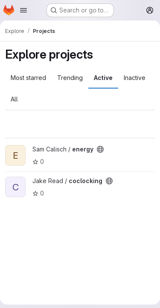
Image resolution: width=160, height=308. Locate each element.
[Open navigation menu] (23, 10)
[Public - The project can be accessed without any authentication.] (100, 149)
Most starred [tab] (28, 77)
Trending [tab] (70, 77)
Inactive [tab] (134, 77)
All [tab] (14, 99)
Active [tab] (103, 77)
